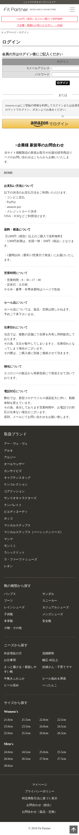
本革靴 (8, 621)
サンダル (48, 593)
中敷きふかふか (14, 678)
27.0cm (44, 758)
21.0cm (8, 719)
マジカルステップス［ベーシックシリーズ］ (33, 532)
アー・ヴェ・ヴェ (16, 443)
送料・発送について (17, 229)
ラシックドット (14, 552)
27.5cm (61, 758)
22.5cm (61, 719)
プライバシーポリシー (39, 791)
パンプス (10, 593)
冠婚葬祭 (48, 653)
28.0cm (8, 765)
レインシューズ (14, 607)
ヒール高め (11, 685)
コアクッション (14, 491)
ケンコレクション (16, 484)
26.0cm (44, 733)
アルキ (8, 450)
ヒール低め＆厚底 (54, 678)
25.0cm (8, 733)
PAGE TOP (73, 829)
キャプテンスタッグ (17, 477)
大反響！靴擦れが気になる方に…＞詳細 (39, 25)
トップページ (8, 32)
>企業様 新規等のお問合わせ (39, 145)
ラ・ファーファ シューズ (20, 559)
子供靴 (8, 614)
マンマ (8, 539)
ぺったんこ (49, 685)
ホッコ (8, 518)
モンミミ (10, 545)
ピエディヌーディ (16, 511)
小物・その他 (13, 628)
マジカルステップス (17, 525)
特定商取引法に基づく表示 (39, 798)
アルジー (10, 457)
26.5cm (61, 733)
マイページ (39, 784)
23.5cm (26, 726)
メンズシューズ (52, 614)
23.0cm (8, 726)
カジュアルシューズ (55, 607)
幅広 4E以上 (50, 660)
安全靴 (46, 621)
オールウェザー (14, 464)
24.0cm (44, 726)
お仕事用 (10, 660)
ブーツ (8, 600)
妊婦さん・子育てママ (57, 667)
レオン (8, 566)
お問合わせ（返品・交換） (39, 811)
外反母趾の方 (13, 653)
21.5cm (26, 719)
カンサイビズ (13, 471)
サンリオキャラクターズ (20, 498)
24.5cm (61, 726)
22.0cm (44, 719)
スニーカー (49, 600)
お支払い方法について (18, 185)
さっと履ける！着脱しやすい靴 (20, 669)
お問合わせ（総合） (39, 805)
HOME (8, 172)
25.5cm (26, 733)
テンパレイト (13, 505)
